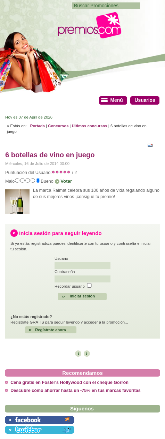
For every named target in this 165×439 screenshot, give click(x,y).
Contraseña (65, 272)
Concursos (58, 126)
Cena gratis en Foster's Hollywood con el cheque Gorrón (69, 382)
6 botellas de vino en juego (50, 155)
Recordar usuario (70, 286)
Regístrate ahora (50, 330)
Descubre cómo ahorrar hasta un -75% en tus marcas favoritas (75, 390)
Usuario (61, 258)
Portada (37, 126)
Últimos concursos (89, 126)
